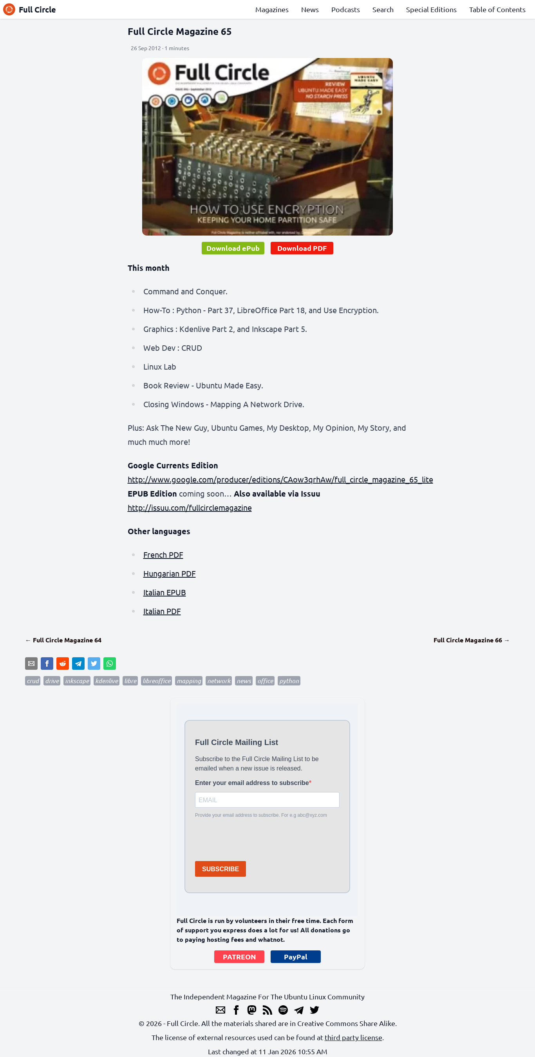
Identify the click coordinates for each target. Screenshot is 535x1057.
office (265, 680)
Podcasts (345, 9)
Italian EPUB (164, 592)
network (218, 680)
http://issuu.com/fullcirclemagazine (190, 507)
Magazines (272, 9)
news (244, 680)
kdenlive (106, 680)
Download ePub (233, 247)
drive (52, 680)
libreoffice (156, 680)
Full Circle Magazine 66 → (472, 640)
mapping (189, 680)
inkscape (77, 680)
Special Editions (431, 9)
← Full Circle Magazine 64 (63, 640)
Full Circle (29, 9)
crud (33, 680)
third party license (353, 1037)
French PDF (163, 554)
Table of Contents (497, 9)
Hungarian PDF (169, 573)
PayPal (295, 956)
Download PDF (302, 247)
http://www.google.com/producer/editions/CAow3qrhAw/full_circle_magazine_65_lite (280, 479)
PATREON (239, 956)
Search (383, 9)
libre (130, 680)
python (289, 680)
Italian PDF (162, 611)
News (310, 9)
